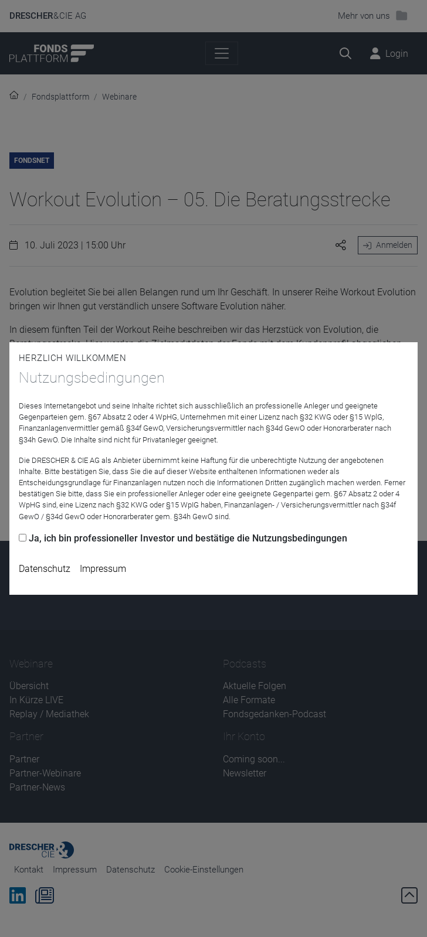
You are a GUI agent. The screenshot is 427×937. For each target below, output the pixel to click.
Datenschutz (44, 568)
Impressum (103, 568)
